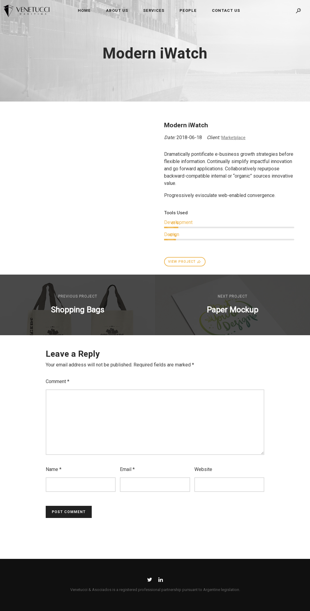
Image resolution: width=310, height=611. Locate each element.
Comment (57, 381)
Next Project (232, 296)
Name (53, 469)
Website (203, 469)
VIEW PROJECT (184, 262)
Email (127, 469)
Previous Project (77, 296)
